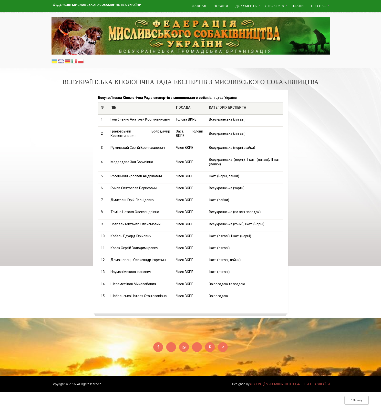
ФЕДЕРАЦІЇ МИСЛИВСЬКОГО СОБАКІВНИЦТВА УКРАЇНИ (290, 384)
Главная (198, 6)
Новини (221, 6)
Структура (276, 8)
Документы (248, 8)
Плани (298, 6)
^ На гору (356, 400)
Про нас (320, 8)
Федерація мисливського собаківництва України (97, 5)
